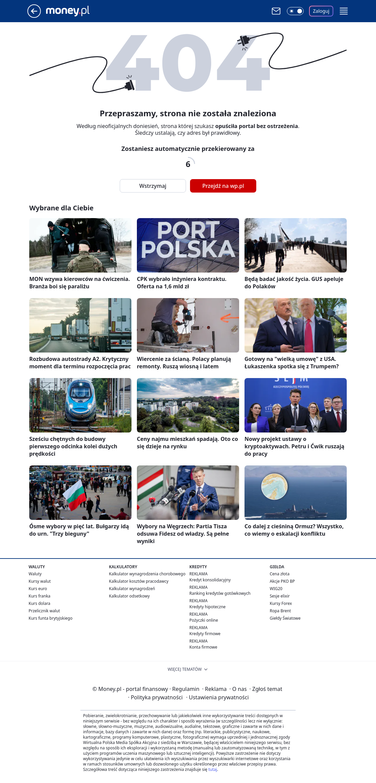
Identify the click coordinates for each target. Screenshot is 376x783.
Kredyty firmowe (205, 633)
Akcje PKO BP (282, 581)
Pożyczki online (203, 620)
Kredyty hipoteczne (207, 607)
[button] (343, 11)
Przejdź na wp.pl (223, 186)
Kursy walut (40, 581)
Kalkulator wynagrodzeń (132, 588)
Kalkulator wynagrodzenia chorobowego (147, 574)
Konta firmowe (203, 647)
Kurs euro (38, 588)
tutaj (212, 769)
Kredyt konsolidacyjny (210, 580)
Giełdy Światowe (285, 618)
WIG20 (276, 588)
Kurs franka (39, 596)
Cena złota (280, 574)
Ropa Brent (280, 611)
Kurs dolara (39, 603)
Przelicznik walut (44, 611)
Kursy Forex (281, 603)
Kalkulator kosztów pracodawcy (138, 581)
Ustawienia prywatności (217, 697)
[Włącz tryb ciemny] (295, 11)
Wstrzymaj (152, 186)
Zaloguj (321, 11)
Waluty (35, 574)
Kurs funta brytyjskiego (50, 618)
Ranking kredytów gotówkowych (220, 593)
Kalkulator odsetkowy (129, 596)
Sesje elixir (280, 596)
